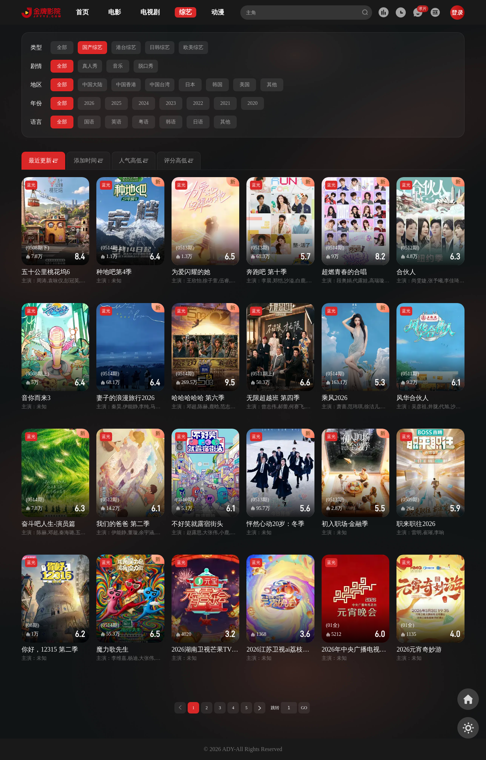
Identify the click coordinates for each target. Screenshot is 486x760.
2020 (252, 103)
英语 (116, 122)
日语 (198, 122)
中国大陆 (92, 84)
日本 (190, 84)
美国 (245, 84)
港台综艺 (126, 47)
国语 (89, 122)
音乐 (118, 66)
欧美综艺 (193, 47)
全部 (62, 47)
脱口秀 (145, 66)
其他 (272, 84)
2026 (89, 103)
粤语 (144, 122)
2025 (116, 103)
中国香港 (126, 84)
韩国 (217, 84)
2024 (144, 103)
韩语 (171, 122)
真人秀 (89, 66)
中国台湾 (160, 84)
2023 (171, 103)
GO (304, 707)
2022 (198, 103)
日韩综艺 (160, 47)
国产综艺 (92, 47)
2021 (225, 103)
